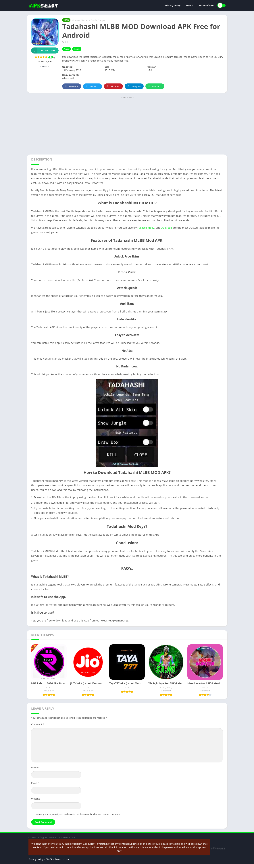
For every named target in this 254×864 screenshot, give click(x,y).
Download (43, 50)
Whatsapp (154, 86)
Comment (37, 724)
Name (35, 767)
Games (84, 20)
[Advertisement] (127, 125)
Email (35, 783)
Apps (102, 20)
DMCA (189, 5)
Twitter (91, 86)
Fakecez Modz (145, 227)
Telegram (134, 86)
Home (75, 20)
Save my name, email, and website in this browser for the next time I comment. (78, 814)
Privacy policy (172, 5)
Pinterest (113, 86)
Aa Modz (166, 227)
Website (35, 798)
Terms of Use (206, 5)
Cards (94, 20)
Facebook (71, 86)
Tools (77, 48)
